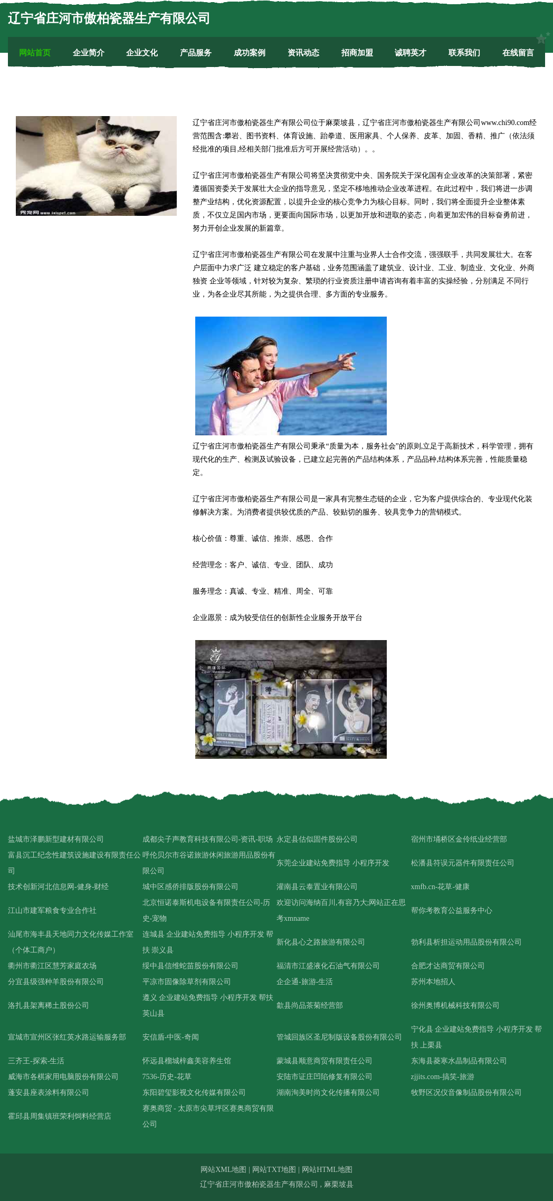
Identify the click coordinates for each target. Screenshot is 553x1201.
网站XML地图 (223, 1170)
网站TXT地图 (274, 1170)
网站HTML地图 (327, 1170)
